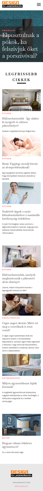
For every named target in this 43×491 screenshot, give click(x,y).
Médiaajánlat (21, 486)
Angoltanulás (11, 318)
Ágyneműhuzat (11, 378)
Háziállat (9, 30)
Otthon (6, 113)
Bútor (6, 438)
